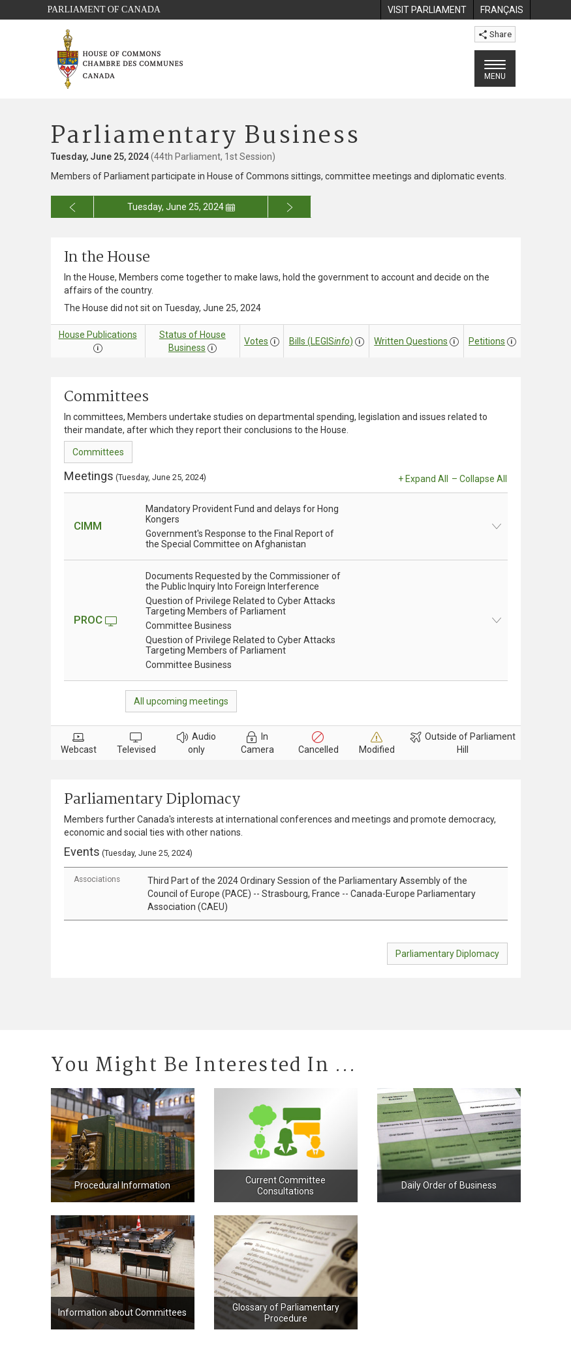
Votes (256, 341)
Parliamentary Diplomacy (447, 953)
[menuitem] (426, 10)
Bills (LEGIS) (321, 341)
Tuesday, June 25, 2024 (181, 207)
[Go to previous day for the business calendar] (73, 207)
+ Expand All (423, 479)
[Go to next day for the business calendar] (290, 207)
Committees (98, 452)
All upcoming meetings (181, 701)
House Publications (98, 334)
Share (495, 34)
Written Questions (411, 341)
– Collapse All (479, 479)
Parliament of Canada (104, 9)
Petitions (487, 341)
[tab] (286, 893)
